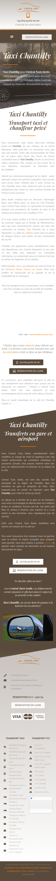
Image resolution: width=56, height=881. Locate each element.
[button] (11, 36)
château (29, 233)
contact (48, 543)
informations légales (29, 868)
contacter (30, 345)
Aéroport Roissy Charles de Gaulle (24, 269)
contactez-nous (12, 868)
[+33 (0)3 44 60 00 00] (28, 15)
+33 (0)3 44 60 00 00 (28, 20)
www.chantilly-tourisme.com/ (41, 335)
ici (10, 403)
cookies (30, 871)
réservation (12, 352)
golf (52, 249)
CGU (24, 871)
